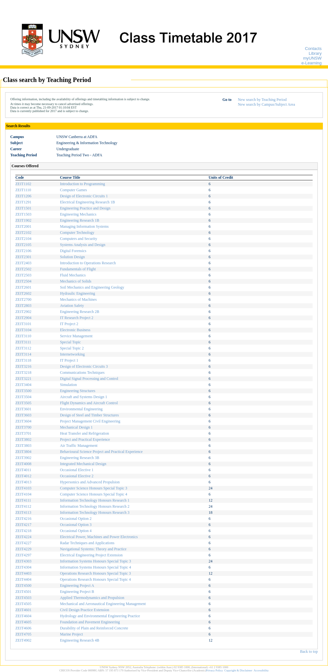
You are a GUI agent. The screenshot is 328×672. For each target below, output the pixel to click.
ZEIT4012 (23, 476)
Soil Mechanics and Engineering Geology (92, 287)
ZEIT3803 (23, 445)
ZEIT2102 (23, 232)
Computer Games (73, 190)
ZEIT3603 (23, 415)
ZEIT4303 (23, 561)
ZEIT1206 (23, 196)
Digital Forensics (73, 251)
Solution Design (72, 257)
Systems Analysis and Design (82, 244)
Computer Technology (77, 232)
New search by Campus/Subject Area (266, 104)
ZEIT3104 (23, 330)
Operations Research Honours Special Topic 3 (95, 573)
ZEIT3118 (23, 360)
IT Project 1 (69, 360)
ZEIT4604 (23, 616)
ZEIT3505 (23, 403)
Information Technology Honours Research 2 (94, 506)
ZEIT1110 (23, 190)
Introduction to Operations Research (88, 263)
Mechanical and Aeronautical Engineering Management (103, 604)
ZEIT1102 (23, 184)
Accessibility (261, 670)
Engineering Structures (77, 391)
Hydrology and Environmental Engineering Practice (100, 616)
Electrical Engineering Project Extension (91, 555)
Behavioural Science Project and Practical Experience (101, 451)
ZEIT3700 (23, 427)
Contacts (313, 48)
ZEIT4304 (23, 567)
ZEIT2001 (23, 226)
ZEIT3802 (23, 439)
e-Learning (311, 63)
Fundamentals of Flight (78, 269)
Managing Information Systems (84, 226)
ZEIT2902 (23, 311)
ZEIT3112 (23, 348)
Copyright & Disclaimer (238, 670)
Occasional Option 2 (76, 518)
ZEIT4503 (23, 597)
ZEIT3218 (23, 372)
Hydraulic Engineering (77, 293)
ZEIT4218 (23, 531)
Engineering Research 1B (79, 220)
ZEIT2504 (23, 281)
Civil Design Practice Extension (84, 610)
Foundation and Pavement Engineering (90, 622)
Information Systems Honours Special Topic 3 (95, 561)
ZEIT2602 (23, 293)
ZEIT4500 (23, 585)
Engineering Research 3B (79, 457)
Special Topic (70, 342)
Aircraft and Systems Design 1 (83, 397)
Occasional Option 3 (76, 524)
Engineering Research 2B (79, 311)
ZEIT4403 (23, 573)
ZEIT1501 (23, 208)
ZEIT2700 (23, 299)
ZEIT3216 (23, 366)
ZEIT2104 (23, 238)
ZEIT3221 (23, 378)
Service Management (76, 336)
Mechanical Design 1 (76, 427)
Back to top (309, 651)
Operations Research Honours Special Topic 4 (95, 579)
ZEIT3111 (23, 342)
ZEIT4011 (23, 470)
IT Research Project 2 (76, 318)
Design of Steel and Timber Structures (89, 415)
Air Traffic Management (78, 445)
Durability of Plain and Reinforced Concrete (94, 628)
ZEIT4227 (23, 543)
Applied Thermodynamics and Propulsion (92, 597)
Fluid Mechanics (73, 275)
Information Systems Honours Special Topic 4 (95, 567)
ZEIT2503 (23, 275)
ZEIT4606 (23, 628)
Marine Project (71, 634)
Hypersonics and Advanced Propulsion (89, 482)
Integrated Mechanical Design (83, 464)
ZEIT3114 (23, 354)
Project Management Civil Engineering (90, 421)
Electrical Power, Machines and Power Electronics (99, 537)
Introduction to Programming (82, 184)
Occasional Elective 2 (77, 476)
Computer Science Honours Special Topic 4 (93, 494)
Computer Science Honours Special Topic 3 (93, 488)
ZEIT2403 (23, 263)
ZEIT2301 (23, 257)
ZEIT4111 (23, 500)
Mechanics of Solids (75, 281)
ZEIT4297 (23, 555)
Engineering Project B (77, 591)
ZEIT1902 (23, 220)
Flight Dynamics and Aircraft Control (89, 403)
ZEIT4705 (23, 634)
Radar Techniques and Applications (87, 543)
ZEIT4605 (23, 622)
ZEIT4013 (23, 482)
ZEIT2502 (23, 269)
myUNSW (312, 58)
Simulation (68, 384)
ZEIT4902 (23, 640)
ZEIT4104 (23, 494)
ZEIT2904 (23, 318)
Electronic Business (75, 330)
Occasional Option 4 (76, 531)
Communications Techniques (82, 372)
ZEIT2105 (23, 244)
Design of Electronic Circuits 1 (84, 196)
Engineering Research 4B (79, 640)
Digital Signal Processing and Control (89, 378)
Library (315, 53)
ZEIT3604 (23, 421)
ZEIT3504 (23, 397)
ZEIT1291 (23, 202)
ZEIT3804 (23, 451)
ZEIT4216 (23, 518)
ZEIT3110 (23, 336)
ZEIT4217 (23, 524)
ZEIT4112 (23, 506)
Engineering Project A (77, 585)
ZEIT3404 (23, 384)
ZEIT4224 (23, 537)
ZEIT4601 (23, 610)
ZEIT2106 (23, 251)
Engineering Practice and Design (85, 208)
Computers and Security (78, 238)
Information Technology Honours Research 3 (94, 512)
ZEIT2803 (23, 305)
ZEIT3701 (23, 433)
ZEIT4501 (23, 591)
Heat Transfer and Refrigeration (84, 433)
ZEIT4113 (23, 512)
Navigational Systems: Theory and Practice (93, 549)
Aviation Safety (72, 305)
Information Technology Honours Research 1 (94, 500)
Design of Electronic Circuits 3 (84, 366)
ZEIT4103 (23, 488)
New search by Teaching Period (262, 99)
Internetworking (72, 354)
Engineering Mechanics (78, 214)
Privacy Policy (214, 670)
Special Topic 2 (72, 348)
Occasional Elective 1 (77, 470)
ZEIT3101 (23, 324)
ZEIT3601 (23, 409)
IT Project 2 (69, 324)
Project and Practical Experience (85, 439)
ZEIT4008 (23, 464)
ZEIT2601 (23, 287)
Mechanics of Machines (78, 299)
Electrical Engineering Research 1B (87, 202)
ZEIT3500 (23, 391)
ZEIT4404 (23, 579)
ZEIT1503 (23, 214)
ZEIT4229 (23, 549)
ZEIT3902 (23, 457)
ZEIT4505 (23, 604)
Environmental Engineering (81, 409)
